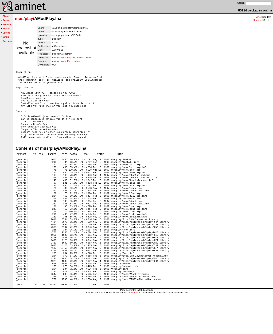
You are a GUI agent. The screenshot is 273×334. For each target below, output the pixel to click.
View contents (84, 57)
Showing (257, 20)
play (29, 18)
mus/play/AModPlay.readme (66, 61)
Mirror (258, 17)
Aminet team (134, 332)
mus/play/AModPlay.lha (63, 57)
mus (19, 18)
